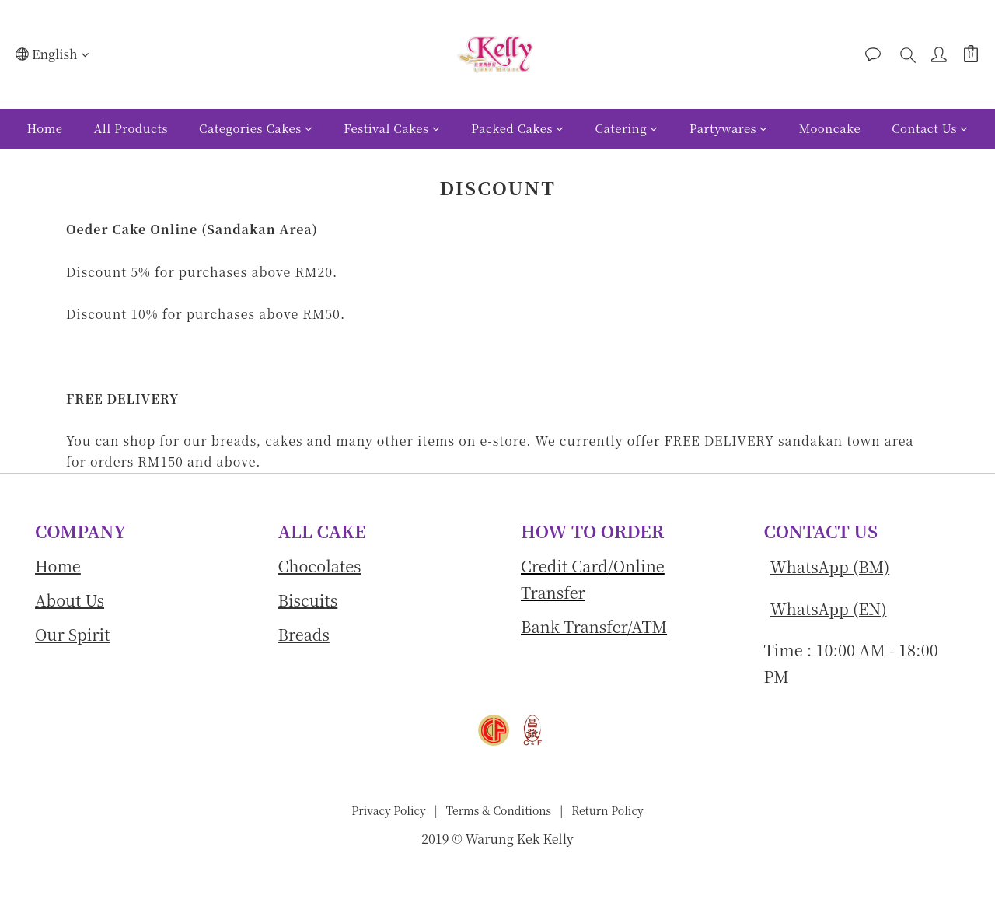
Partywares (729, 128)
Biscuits (308, 600)
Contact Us (930, 128)
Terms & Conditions (497, 810)
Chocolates (319, 565)
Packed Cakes (517, 128)
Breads (304, 634)
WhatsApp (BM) (829, 566)
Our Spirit (72, 634)
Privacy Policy (388, 810)
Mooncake (830, 128)
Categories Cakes (255, 128)
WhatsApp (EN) (828, 608)
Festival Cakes (392, 128)
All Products (131, 128)
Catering (626, 128)
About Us (69, 600)
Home (44, 128)
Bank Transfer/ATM (594, 626)
